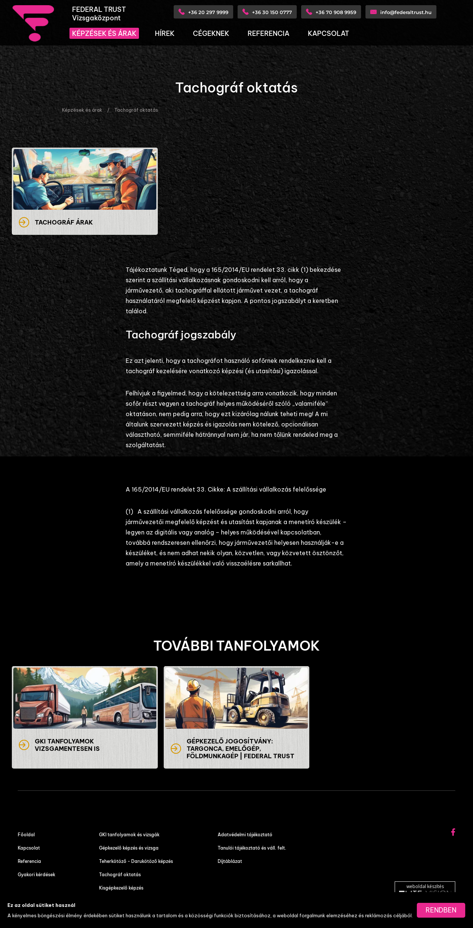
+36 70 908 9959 (336, 12)
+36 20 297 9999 (208, 12)
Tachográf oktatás (136, 110)
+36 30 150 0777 (272, 12)
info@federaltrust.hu (406, 12)
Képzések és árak (82, 110)
